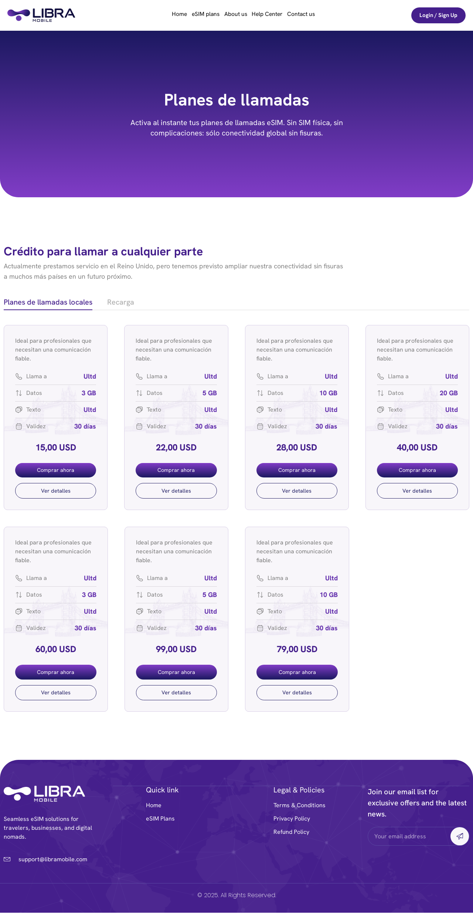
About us (236, 15)
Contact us (312, 15)
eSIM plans (200, 15)
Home (168, 15)
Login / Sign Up (438, 15)
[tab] (48, 303)
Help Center (273, 15)
